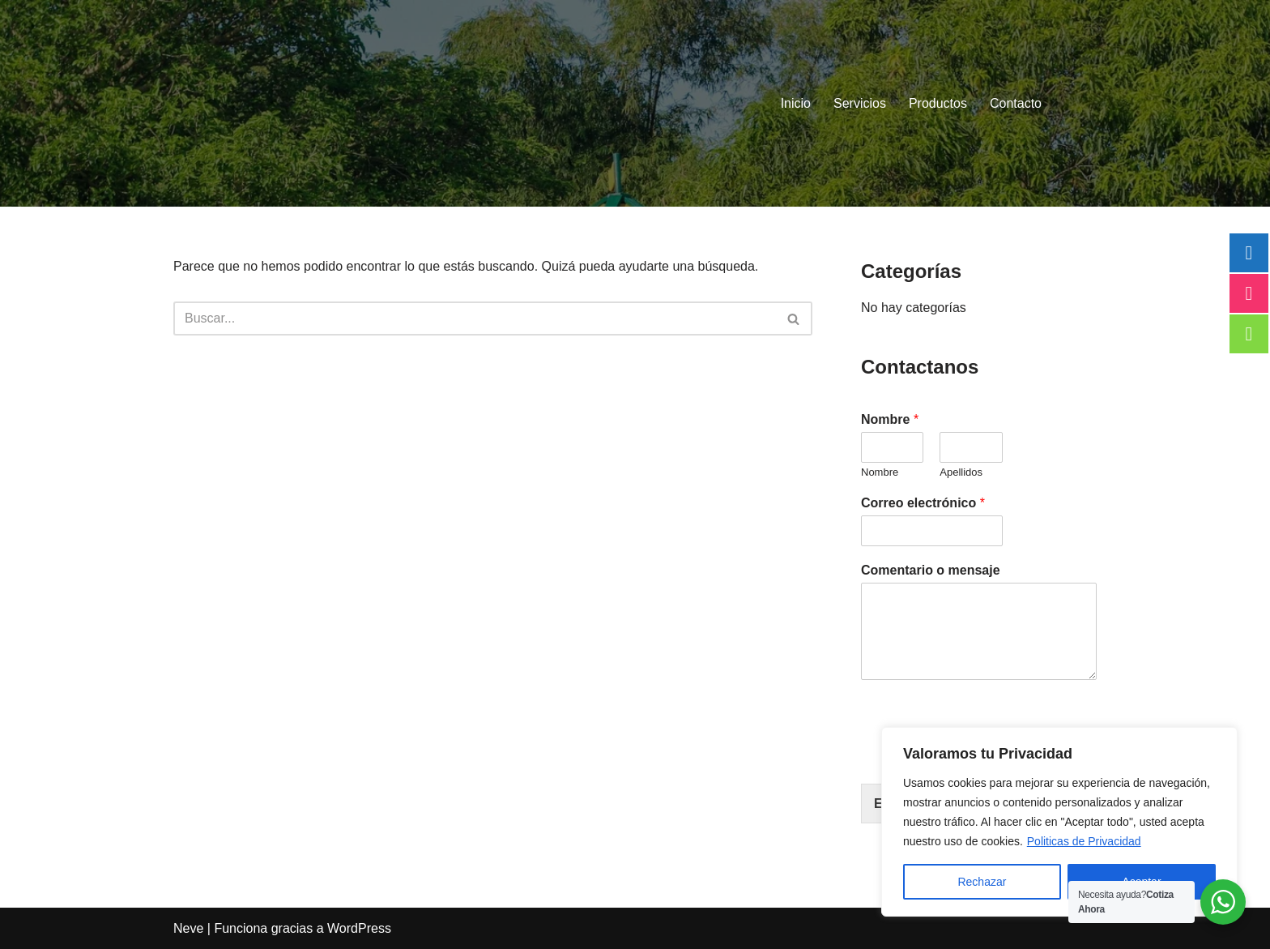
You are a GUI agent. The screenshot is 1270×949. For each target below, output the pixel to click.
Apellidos (961, 472)
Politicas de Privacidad (1084, 841)
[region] (1059, 822)
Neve (188, 928)
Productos (938, 103)
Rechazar (981, 881)
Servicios (859, 103)
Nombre (889, 419)
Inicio (796, 103)
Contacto (1016, 103)
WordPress (359, 928)
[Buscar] (474, 318)
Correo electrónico (923, 503)
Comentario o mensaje (930, 570)
